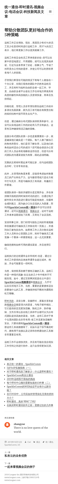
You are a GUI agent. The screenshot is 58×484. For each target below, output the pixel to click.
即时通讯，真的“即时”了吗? (21, 401)
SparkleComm (10, 444)
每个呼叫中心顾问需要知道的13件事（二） (29, 382)
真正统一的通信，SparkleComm (24, 363)
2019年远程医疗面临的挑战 (21, 378)
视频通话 (23, 211)
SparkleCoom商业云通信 (20, 375)
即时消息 (9, 300)
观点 (38, 442)
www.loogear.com (12, 480)
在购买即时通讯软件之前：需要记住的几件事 (30, 405)
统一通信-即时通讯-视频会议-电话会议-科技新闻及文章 (24, 12)
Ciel (29, 442)
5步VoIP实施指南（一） (19, 367)
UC (19, 444)
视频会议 (34, 211)
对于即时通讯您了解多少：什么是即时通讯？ (30, 371)
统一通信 (49, 442)
